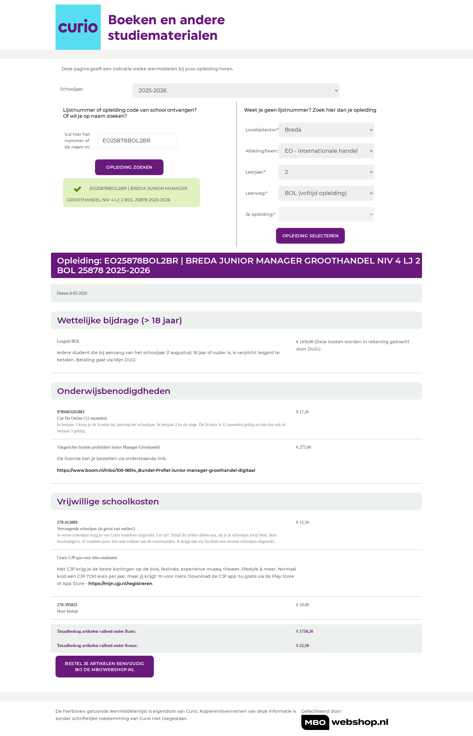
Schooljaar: (72, 89)
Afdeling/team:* (262, 151)
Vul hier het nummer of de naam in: (77, 141)
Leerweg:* (257, 193)
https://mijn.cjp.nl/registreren (120, 589)
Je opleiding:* (260, 214)
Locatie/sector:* (262, 130)
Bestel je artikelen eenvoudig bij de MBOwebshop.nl (105, 672)
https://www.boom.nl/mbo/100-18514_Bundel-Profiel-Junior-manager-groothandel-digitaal (156, 476)
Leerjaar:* (256, 172)
